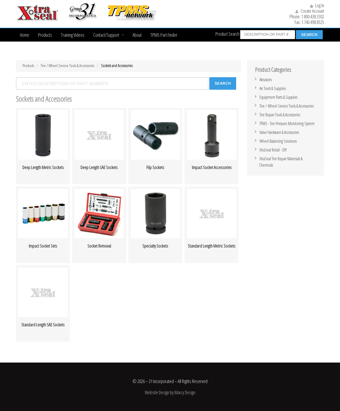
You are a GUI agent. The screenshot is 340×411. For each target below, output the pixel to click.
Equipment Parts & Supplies (279, 97)
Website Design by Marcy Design (170, 392)
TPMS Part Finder (163, 35)
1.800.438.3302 (312, 16)
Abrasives (266, 80)
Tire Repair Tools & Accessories (280, 115)
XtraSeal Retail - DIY (273, 150)
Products (45, 35)
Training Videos (72, 35)
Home (24, 35)
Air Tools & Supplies (273, 88)
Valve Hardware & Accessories (279, 132)
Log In (317, 5)
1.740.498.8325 (312, 22)
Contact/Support (106, 35)
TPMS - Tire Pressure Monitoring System (287, 123)
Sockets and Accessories (117, 65)
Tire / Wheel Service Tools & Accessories (67, 65)
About (137, 35)
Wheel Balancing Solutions (278, 141)
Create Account (309, 11)
